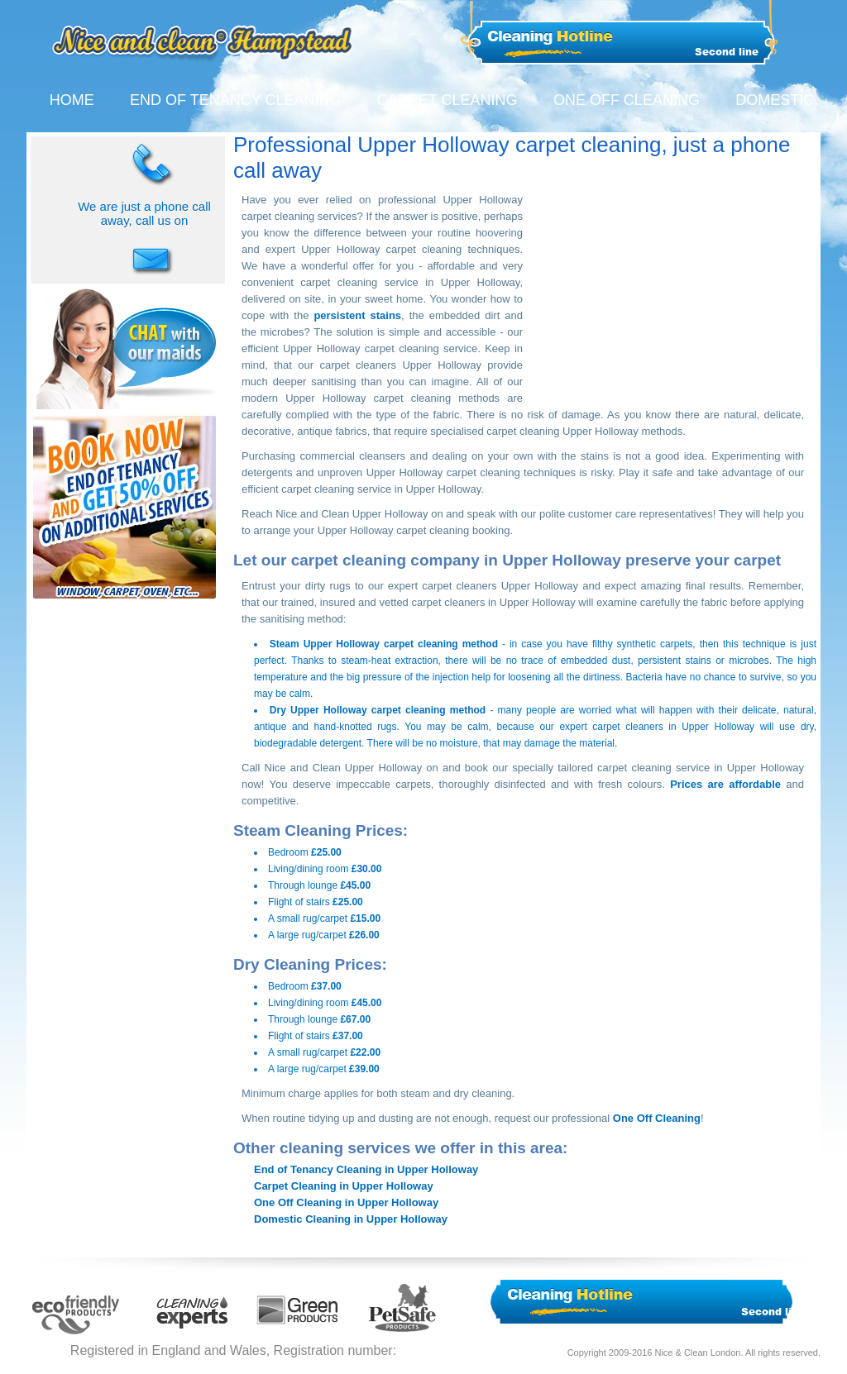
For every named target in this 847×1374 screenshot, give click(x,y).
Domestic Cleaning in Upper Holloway (350, 1219)
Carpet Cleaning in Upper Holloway (343, 1186)
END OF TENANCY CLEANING (235, 100)
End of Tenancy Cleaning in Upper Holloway (366, 1169)
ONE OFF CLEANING (626, 100)
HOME (72, 100)
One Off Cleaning (657, 1118)
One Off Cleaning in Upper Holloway (346, 1202)
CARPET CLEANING (447, 100)
